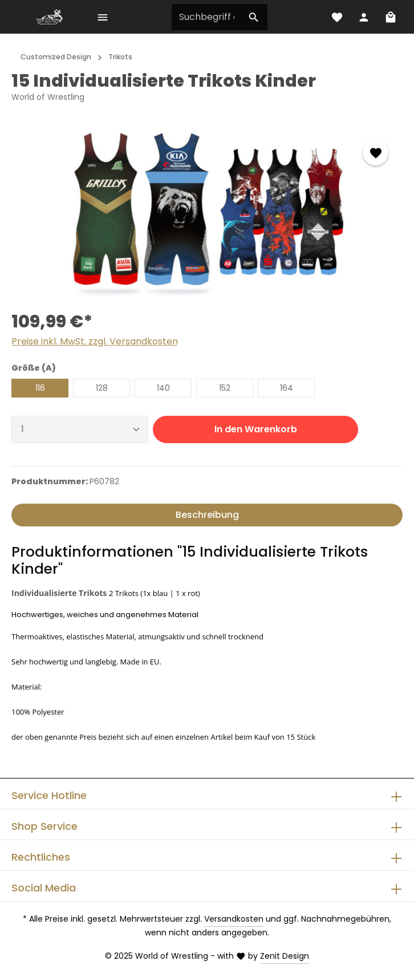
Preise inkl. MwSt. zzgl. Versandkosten (94, 341)
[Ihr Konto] (363, 17)
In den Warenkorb (255, 429)
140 (163, 388)
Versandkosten (233, 919)
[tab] (207, 515)
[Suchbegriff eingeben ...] (207, 17)
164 (286, 388)
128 (102, 388)
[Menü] (102, 17)
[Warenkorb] (390, 17)
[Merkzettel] (336, 17)
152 (224, 388)
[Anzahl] (79, 429)
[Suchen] (254, 17)
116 (40, 388)
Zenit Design (284, 956)
